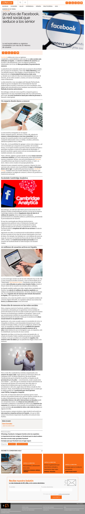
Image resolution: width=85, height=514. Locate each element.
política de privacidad (64, 494)
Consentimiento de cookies (71, 510)
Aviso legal (25, 507)
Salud (21, 7)
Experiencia (29, 7)
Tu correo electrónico (47, 487)
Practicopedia (48, 7)
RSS (65, 507)
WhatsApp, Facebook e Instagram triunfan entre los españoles (20, 434)
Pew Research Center (15, 282)
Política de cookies (48, 507)
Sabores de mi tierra (67, 7)
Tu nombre (12, 487)
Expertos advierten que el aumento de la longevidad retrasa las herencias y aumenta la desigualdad (11, 462)
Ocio (56, 7)
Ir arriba (80, 503)
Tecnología (7, 10)
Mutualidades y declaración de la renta (31, 465)
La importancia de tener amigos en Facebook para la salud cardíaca (21, 436)
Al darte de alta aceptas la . (56, 494)
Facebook (4, 57)
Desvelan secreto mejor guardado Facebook (14, 438)
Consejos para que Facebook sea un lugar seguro (16, 441)
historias (37, 159)
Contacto (46, 510)
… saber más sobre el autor (8, 425)
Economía (14, 7)
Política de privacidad (28, 510)
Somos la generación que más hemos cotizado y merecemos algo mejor (52, 463)
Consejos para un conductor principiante (72, 466)
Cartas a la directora (31, 460)
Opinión (38, 7)
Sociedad (5, 7)
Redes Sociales (22, 444)
